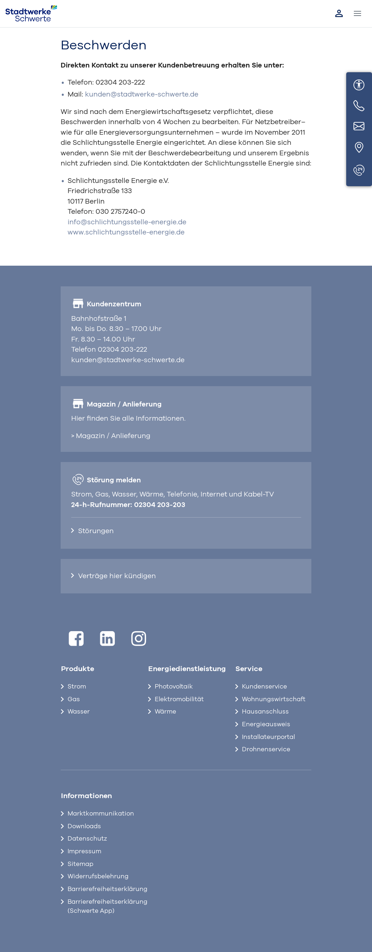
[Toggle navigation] (357, 14)
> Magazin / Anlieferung (110, 436)
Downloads (84, 826)
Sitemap (80, 864)
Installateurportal (268, 737)
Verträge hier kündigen (117, 576)
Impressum (84, 851)
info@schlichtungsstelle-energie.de (127, 222)
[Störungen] (359, 171)
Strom (77, 687)
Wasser (79, 712)
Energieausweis (266, 724)
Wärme (165, 712)
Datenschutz (87, 839)
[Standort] (359, 148)
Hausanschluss (265, 712)
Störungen (96, 531)
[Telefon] (359, 106)
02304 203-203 (159, 505)
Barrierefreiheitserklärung (102, 889)
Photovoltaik (174, 687)
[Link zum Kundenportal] (339, 13)
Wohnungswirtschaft (274, 699)
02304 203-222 (120, 82)
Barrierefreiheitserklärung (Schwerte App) (102, 906)
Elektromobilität (179, 699)
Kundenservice (264, 687)
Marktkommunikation (101, 814)
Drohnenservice (266, 749)
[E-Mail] (359, 127)
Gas (74, 699)
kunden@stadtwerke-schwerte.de (141, 94)
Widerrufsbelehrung (98, 876)
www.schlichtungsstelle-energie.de (126, 232)
